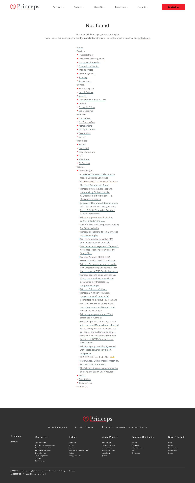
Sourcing (83, 77)
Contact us (14, 442)
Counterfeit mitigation (42, 450)
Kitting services (40, 453)
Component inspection (43, 448)
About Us (99, 7)
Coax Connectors (87, 152)
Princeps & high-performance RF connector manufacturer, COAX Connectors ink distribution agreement (98, 296)
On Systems (84, 163)
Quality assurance (108, 450)
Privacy (62, 471)
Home (80, 47)
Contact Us (173, 7)
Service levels (40, 461)
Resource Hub (85, 383)
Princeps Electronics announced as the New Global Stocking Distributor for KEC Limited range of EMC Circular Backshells (99, 268)
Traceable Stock (86, 55)
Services (58, 7)
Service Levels (85, 81)
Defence (71, 445)
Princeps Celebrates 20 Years (93, 289)
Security (82, 96)
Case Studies (85, 133)
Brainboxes (84, 159)
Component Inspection (89, 62)
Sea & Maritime (86, 111)
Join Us (82, 137)
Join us (104, 456)
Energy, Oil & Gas (87, 107)
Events (82, 375)
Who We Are (84, 118)
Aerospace (72, 443)
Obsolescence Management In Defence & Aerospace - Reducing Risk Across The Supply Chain (99, 250)
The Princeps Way (87, 122)
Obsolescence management (45, 445)
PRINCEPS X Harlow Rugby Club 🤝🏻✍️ (97, 357)
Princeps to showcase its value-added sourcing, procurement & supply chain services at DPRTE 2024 (98, 307)
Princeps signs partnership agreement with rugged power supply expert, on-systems (98, 350)
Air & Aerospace (86, 88)
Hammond (84, 148)
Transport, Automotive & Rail (92, 99)
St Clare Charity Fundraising (93, 364)
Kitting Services (86, 69)
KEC (80, 155)
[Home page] (24, 7)
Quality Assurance (87, 129)
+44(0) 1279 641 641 (86, 427)
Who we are (106, 443)
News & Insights (86, 170)
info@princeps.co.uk (59, 427)
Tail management (41, 456)
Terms (71, 471)
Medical (82, 103)
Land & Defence (86, 92)
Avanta (82, 144)
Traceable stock (40, 443)
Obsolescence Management (92, 58)
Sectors (79, 7)
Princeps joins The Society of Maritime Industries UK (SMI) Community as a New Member (98, 339)
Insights (143, 7)
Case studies (106, 453)
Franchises (121, 7)
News (170, 443)
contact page (144, 38)
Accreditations (85, 125)
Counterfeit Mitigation (89, 66)
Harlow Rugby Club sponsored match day (99, 360)
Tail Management (87, 73)
